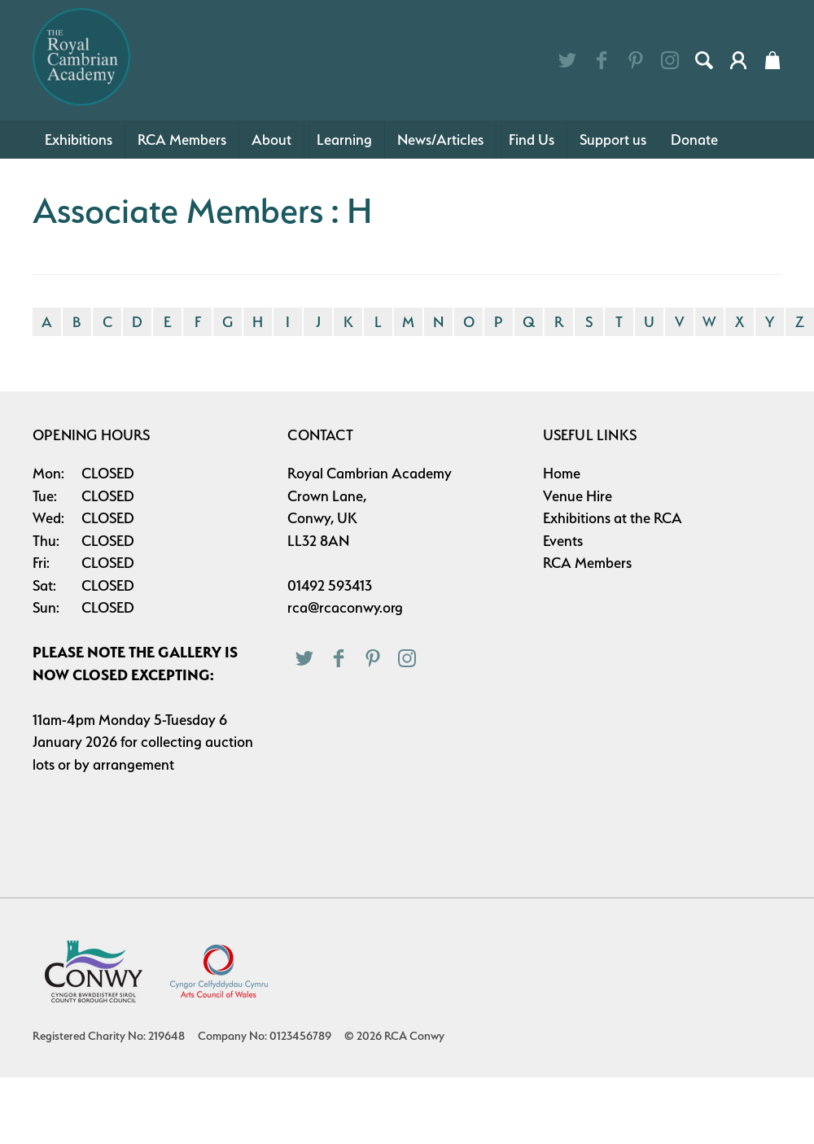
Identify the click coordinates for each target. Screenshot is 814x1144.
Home (561, 473)
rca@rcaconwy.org (345, 607)
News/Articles (440, 139)
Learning (344, 139)
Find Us (531, 139)
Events (563, 540)
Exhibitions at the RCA (612, 517)
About (271, 139)
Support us (613, 139)
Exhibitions (78, 139)
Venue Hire (577, 495)
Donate (694, 139)
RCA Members (182, 139)
